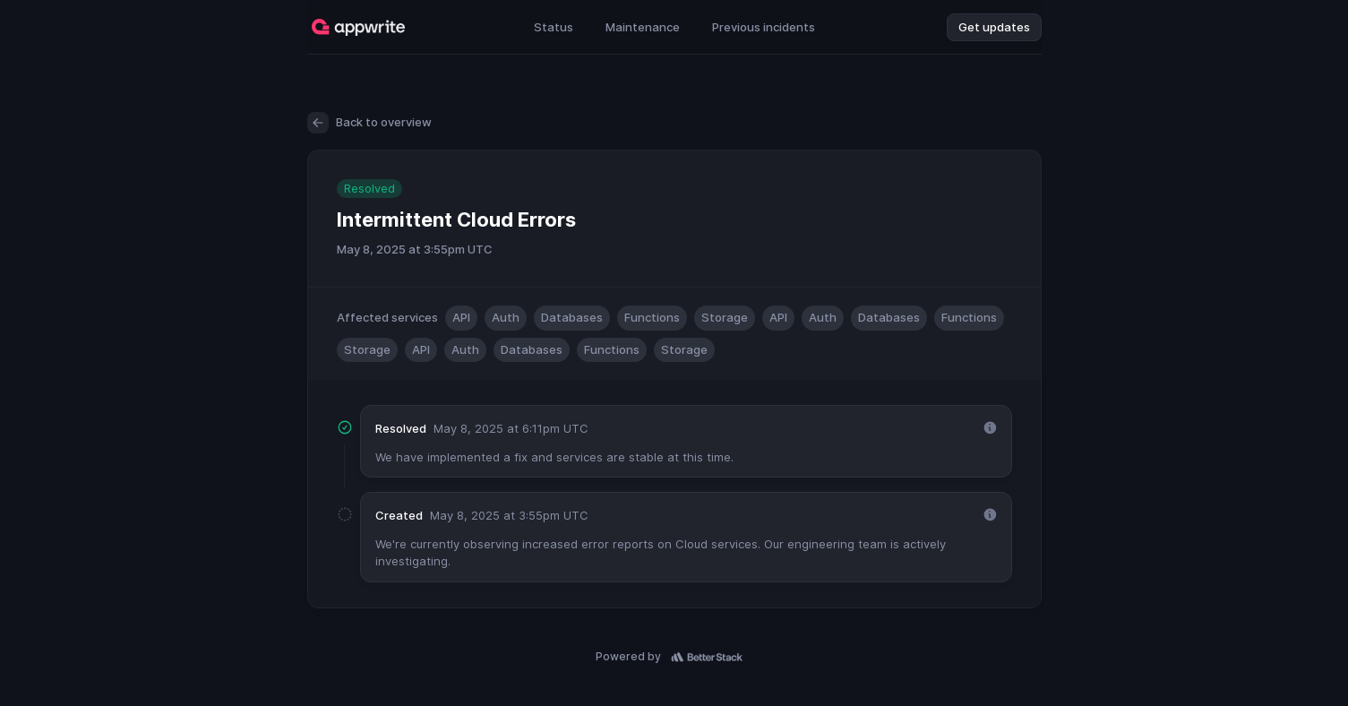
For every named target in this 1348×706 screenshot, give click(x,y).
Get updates (994, 27)
